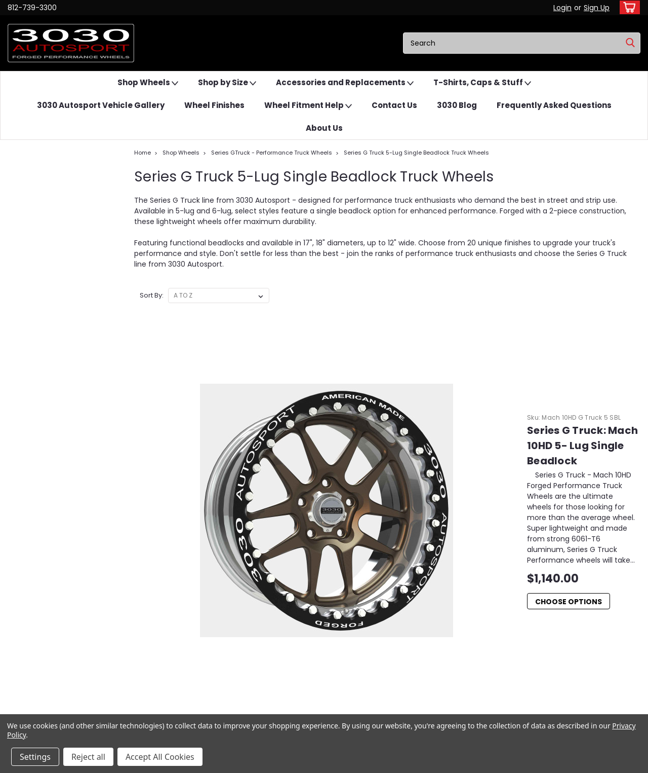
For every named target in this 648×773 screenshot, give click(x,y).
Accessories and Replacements (345, 83)
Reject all (88, 756)
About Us (324, 128)
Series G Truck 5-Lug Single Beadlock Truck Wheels (416, 153)
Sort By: (152, 295)
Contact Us (394, 105)
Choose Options (351, 418)
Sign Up (597, 8)
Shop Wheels (147, 83)
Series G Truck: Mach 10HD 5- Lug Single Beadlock (441, 341)
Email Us (43, 613)
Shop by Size (227, 83)
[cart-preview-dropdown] (627, 7)
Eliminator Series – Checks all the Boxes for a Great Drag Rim (558, 591)
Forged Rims (509, 607)
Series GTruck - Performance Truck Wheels (271, 153)
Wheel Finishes (214, 105)
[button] (43, 613)
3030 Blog (457, 105)
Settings (35, 756)
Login (562, 8)
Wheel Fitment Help (308, 106)
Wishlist (180, 586)
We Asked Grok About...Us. (529, 631)
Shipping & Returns (198, 610)
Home (142, 153)
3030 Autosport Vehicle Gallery (101, 105)
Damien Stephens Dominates (535, 619)
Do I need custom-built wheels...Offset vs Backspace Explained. (552, 647)
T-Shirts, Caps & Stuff (482, 83)
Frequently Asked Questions (554, 105)
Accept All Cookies (160, 756)
